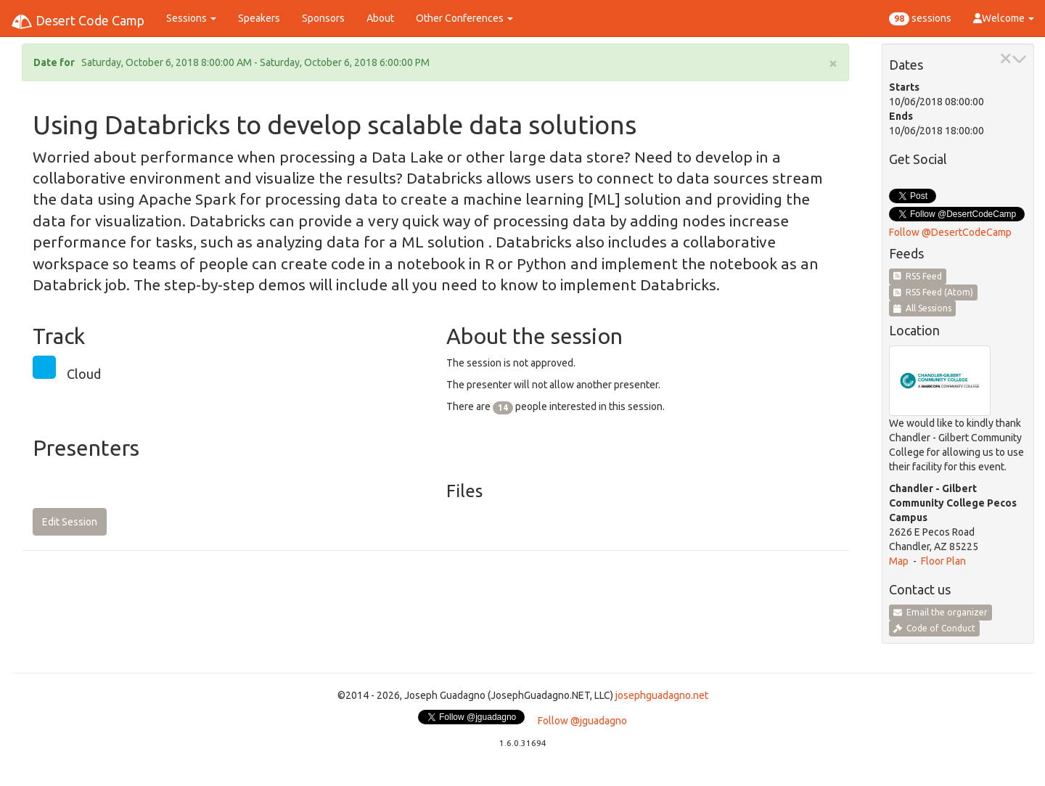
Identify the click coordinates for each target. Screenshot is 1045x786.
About (380, 18)
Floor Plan (943, 561)
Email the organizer (940, 612)
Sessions (191, 18)
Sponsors (323, 18)
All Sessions (922, 308)
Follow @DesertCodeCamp (950, 232)
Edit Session (69, 522)
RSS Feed (917, 276)
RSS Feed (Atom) (933, 292)
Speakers (259, 18)
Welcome (1003, 18)
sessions (920, 18)
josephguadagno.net (661, 695)
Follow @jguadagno (582, 720)
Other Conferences (464, 18)
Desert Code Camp (77, 22)
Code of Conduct (934, 628)
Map (899, 561)
